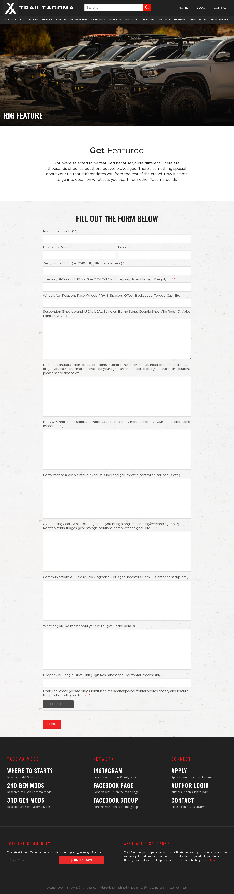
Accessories (79, 19)
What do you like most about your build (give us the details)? (90, 626)
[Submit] (147, 7)
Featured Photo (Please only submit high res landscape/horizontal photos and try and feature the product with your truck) (115, 693)
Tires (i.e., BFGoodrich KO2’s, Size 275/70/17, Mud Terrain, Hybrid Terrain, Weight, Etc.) (109, 279)
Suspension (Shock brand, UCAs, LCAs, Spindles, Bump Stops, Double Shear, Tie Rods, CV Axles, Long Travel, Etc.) (117, 314)
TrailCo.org (161, 887)
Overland (148, 19)
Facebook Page (113, 785)
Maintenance (219, 19)
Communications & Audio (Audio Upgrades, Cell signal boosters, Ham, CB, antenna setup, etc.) (115, 577)
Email (123, 247)
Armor (115, 20)
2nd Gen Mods (25, 785)
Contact (182, 800)
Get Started (14, 19)
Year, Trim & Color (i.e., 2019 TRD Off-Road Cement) (84, 263)
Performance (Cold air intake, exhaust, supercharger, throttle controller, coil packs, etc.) (111, 475)
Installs (165, 19)
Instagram (107, 770)
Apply (179, 770)
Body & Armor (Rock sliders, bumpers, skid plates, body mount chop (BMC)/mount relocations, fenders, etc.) (116, 424)
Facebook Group (115, 800)
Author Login (190, 785)
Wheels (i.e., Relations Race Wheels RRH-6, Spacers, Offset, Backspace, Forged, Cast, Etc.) (113, 295)
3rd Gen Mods (25, 800)
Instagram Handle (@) (61, 231)
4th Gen (61, 19)
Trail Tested (198, 19)
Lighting (98, 20)
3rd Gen (47, 19)
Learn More (209, 860)
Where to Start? (30, 770)
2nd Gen (32, 19)
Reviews (180, 19)
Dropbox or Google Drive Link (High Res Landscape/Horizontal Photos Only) (102, 675)
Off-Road (131, 19)
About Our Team (178, 887)
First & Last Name (58, 247)
